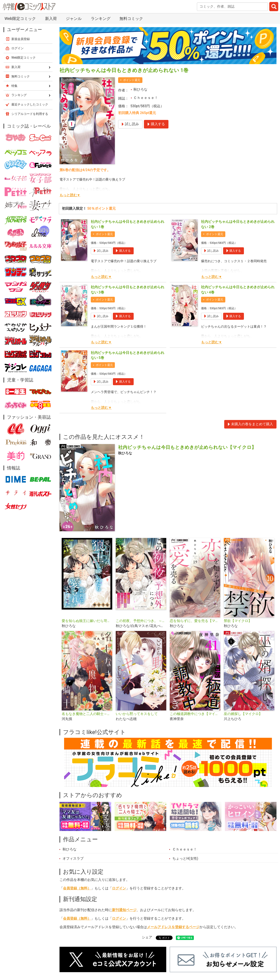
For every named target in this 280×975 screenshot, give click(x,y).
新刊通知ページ (124, 910)
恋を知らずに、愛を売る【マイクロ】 (195, 621)
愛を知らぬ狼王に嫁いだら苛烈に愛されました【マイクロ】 (87, 621)
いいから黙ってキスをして (137, 714)
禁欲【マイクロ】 (238, 621)
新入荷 (51, 18)
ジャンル (74, 18)
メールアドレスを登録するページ (173, 927)
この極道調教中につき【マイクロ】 (195, 714)
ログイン (119, 888)
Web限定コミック (20, 18)
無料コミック (131, 18)
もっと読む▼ (70, 195)
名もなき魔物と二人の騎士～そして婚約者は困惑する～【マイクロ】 (87, 714)
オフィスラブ (73, 859)
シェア (147, 937)
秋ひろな (140, 89)
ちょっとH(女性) (185, 859)
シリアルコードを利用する (29, 114)
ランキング (100, 18)
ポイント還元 (131, 80)
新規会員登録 (20, 39)
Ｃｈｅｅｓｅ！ (145, 98)
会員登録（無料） (77, 888)
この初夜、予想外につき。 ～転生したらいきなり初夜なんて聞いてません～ (141, 621)
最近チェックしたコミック (29, 104)
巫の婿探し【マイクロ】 (243, 714)
